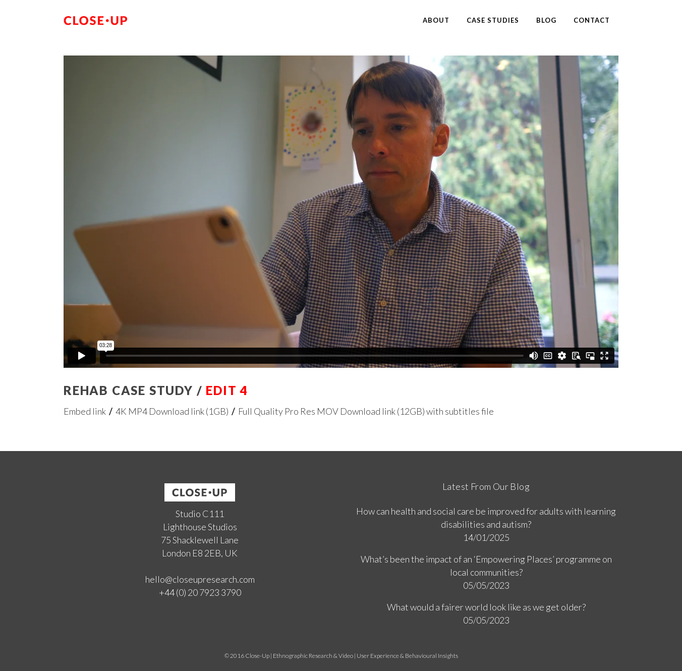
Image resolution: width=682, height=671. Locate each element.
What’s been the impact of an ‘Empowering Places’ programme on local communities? (486, 565)
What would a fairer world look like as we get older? (486, 606)
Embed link (85, 411)
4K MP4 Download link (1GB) (172, 411)
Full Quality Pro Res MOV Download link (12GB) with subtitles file (366, 411)
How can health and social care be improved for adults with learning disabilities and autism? (486, 518)
